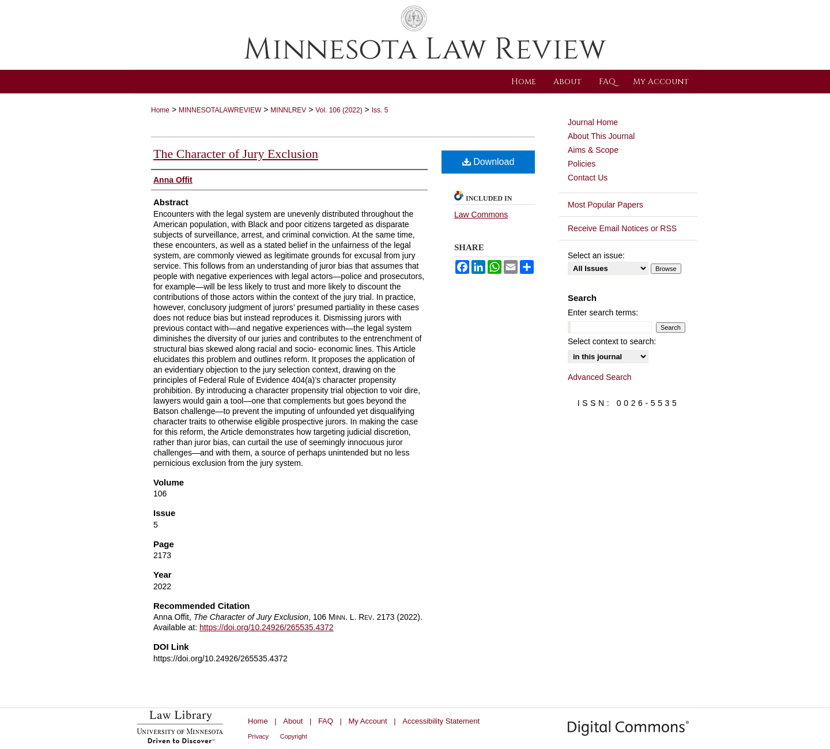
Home (160, 110)
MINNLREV (288, 110)
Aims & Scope (593, 150)
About (293, 721)
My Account (368, 721)
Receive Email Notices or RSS (622, 228)
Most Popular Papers (605, 204)
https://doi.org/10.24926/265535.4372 (266, 627)
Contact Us (588, 177)
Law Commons (481, 214)
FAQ (325, 721)
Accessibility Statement (441, 721)
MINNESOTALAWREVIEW (220, 110)
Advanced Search (600, 377)
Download (488, 162)
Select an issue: (596, 255)
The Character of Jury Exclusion (235, 153)
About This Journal (601, 136)
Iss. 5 (380, 110)
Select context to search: (612, 341)
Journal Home (593, 122)
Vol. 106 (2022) (338, 110)
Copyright (293, 736)
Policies (581, 163)
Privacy (258, 736)
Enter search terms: (603, 312)
